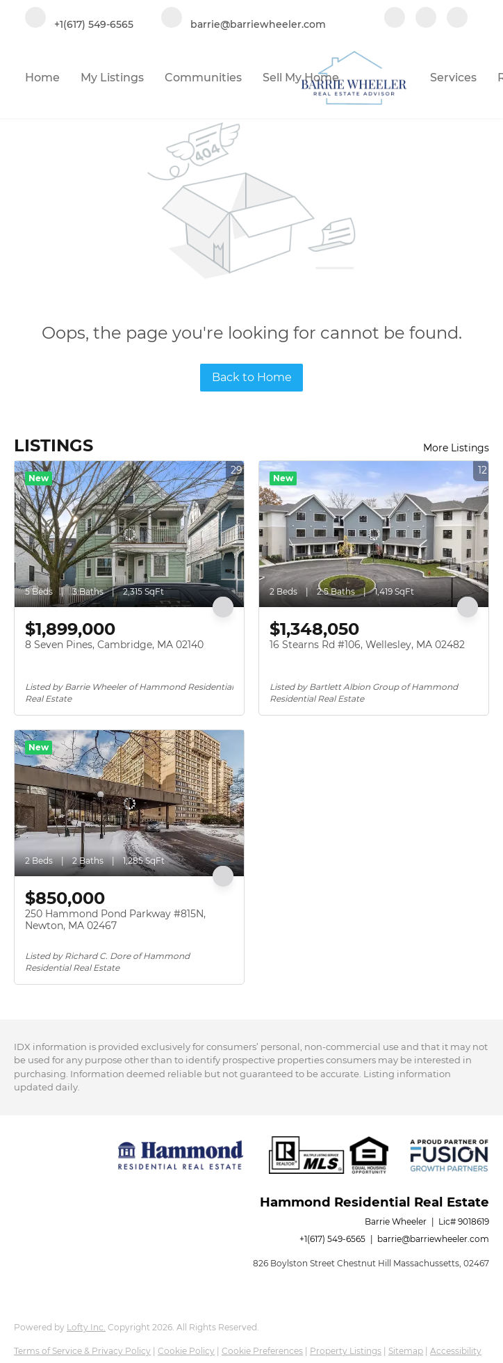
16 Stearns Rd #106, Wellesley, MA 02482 (367, 644)
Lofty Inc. (86, 1327)
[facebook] (394, 19)
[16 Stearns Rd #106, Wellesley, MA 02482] (373, 534)
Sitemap (405, 1351)
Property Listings (345, 1351)
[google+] (457, 19)
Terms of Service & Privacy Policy (82, 1351)
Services (453, 77)
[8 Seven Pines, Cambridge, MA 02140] (129, 534)
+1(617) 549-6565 (332, 1239)
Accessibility (455, 1351)
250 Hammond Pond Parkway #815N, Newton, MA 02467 (115, 920)
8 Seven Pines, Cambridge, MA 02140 (114, 644)
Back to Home (252, 377)
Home (42, 77)
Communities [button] (203, 77)
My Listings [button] (112, 77)
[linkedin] (425, 19)
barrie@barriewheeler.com (433, 1239)
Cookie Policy (186, 1351)
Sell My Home (301, 77)
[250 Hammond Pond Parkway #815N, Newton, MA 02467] (129, 803)
